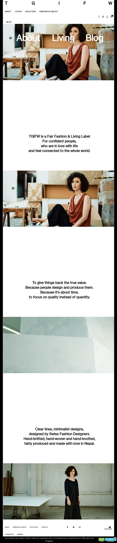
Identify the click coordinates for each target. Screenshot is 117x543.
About (28, 38)
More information (110, 540)
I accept (101, 540)
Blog (94, 38)
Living (63, 38)
